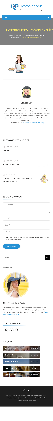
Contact (38, 398)
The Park (6, 150)
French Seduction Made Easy (33, 122)
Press (31, 398)
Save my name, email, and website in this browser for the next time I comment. (27, 238)
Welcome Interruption (12, 164)
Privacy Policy (12, 398)
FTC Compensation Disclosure (31, 399)
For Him (19, 36)
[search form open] (48, 17)
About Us (23, 398)
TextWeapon (31, 6)
